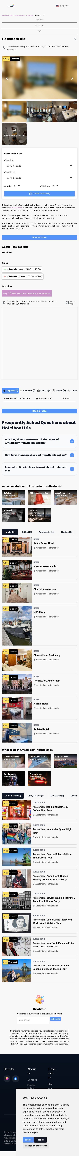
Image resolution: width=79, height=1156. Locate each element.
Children (45, 187)
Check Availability (39, 195)
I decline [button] (40, 1140)
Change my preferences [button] (36, 1146)
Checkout (9, 172)
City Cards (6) (57, 797)
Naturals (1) (27, 392)
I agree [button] (28, 1140)
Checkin (9, 160)
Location (39, 25)
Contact (32, 1080)
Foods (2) (59, 392)
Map (50, 1085)
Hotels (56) (10, 533)
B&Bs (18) (27, 533)
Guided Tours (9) (13, 797)
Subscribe (55, 1020)
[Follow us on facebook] (15, 1080)
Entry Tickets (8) (36, 797)
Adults (7, 187)
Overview (39, 19)
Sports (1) (44, 392)
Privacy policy (31, 1088)
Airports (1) (10, 392)
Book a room (39, 238)
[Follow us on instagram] (7, 1080)
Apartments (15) (46, 533)
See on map (70, 303)
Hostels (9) (66, 533)
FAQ (39, 31)
